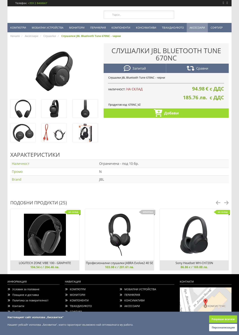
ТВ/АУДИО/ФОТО (173, 27)
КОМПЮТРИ (18, 27)
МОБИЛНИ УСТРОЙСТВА (47, 27)
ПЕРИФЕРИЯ (98, 27)
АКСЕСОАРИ (197, 27)
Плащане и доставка (23, 295)
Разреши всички (223, 319)
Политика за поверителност (28, 300)
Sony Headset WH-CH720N (194, 263)
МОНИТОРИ (77, 27)
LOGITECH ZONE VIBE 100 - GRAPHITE (45, 263)
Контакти (15, 306)
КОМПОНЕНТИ (120, 27)
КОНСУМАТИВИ (146, 27)
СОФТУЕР (217, 27)
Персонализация (223, 327)
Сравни (197, 69)
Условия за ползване (23, 289)
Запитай (135, 69)
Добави (166, 113)
